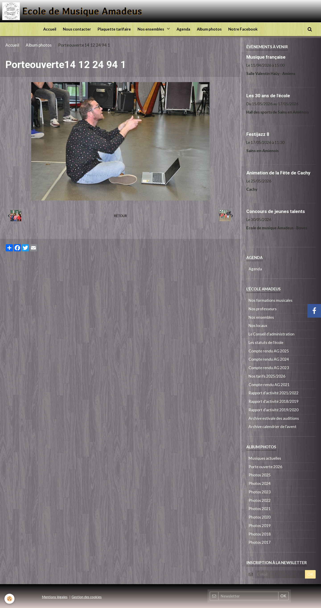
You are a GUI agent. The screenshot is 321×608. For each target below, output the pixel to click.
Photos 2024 (260, 483)
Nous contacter (77, 29)
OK (310, 574)
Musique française (266, 57)
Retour (120, 216)
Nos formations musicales (270, 300)
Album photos (209, 29)
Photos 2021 (260, 508)
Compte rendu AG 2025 (269, 351)
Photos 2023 (260, 492)
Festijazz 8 (257, 134)
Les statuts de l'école (266, 342)
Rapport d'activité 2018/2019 (273, 401)
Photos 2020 (260, 517)
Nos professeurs (263, 308)
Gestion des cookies (87, 597)
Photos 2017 (260, 542)
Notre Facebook (242, 29)
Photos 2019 (260, 525)
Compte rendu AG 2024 (269, 359)
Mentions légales (55, 597)
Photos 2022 (260, 500)
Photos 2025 (260, 475)
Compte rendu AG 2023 (269, 367)
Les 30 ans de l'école (268, 95)
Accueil (49, 29)
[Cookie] (9, 599)
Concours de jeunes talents (275, 211)
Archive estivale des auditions (274, 418)
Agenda (183, 29)
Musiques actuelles (265, 458)
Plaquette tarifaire (114, 29)
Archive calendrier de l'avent (272, 426)
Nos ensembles (151, 29)
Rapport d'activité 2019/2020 (273, 409)
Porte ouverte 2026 (265, 466)
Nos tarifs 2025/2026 (267, 376)
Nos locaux (258, 325)
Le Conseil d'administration (271, 334)
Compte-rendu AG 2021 (269, 384)
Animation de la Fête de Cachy (278, 172)
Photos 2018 (260, 534)
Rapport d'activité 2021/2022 (273, 393)
